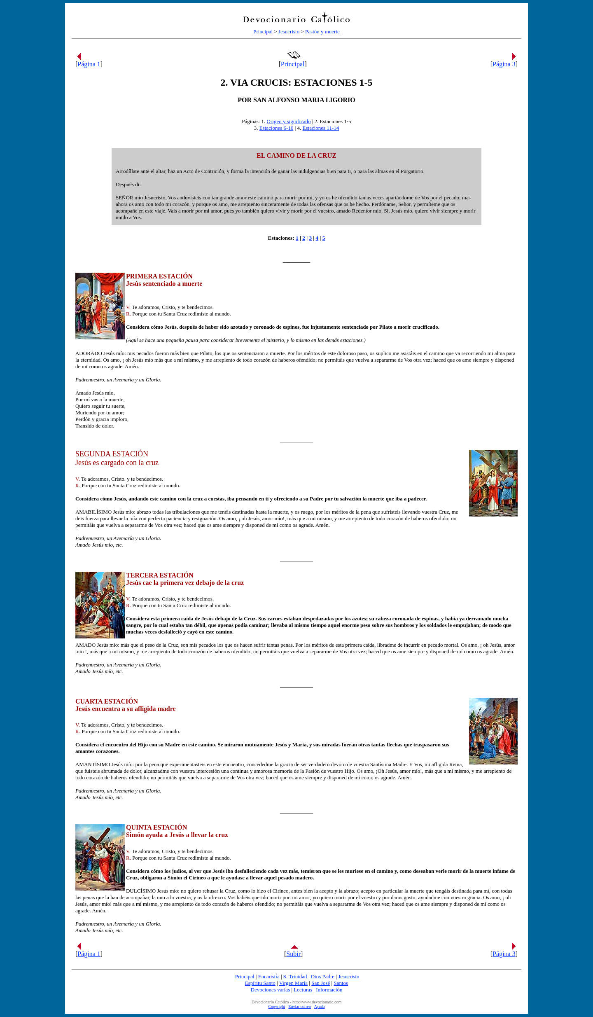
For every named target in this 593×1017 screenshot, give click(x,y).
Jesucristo (288, 31)
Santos (341, 983)
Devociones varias (270, 990)
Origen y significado (289, 121)
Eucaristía (269, 976)
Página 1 (88, 64)
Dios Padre (322, 976)
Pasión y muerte (322, 31)
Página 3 (504, 64)
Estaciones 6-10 (276, 128)
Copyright (276, 1006)
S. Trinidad (295, 976)
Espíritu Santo (260, 983)
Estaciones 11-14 (321, 128)
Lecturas (303, 990)
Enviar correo (299, 1006)
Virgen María (293, 983)
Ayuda (319, 1006)
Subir (293, 953)
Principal (263, 31)
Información (329, 990)
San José (320, 983)
